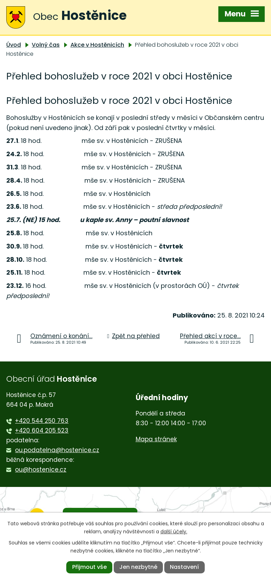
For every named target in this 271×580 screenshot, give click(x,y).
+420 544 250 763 (41, 421)
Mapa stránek (156, 439)
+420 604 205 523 (41, 430)
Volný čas (46, 45)
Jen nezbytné (138, 567)
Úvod (13, 45)
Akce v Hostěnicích (97, 45)
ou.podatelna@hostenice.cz (57, 450)
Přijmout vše (89, 567)
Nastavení (184, 567)
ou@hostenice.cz (40, 469)
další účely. (173, 531)
